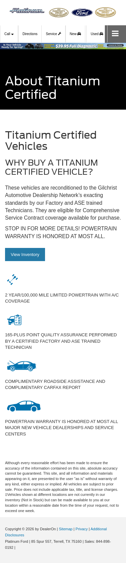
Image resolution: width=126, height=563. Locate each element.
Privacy (82, 529)
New (75, 34)
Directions (30, 34)
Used (97, 34)
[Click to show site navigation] (115, 34)
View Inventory (25, 254)
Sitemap (66, 529)
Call (9, 34)
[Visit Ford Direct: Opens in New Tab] (18, 547)
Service (53, 33)
